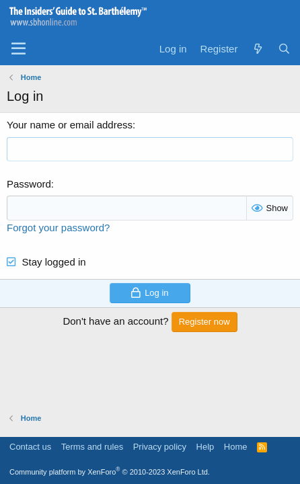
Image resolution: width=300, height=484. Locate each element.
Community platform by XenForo (109, 472)
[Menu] (18, 49)
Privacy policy (159, 447)
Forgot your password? (58, 227)
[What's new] (257, 48)
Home (236, 447)
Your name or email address (70, 124)
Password (29, 184)
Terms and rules (92, 447)
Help (205, 447)
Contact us (30, 447)
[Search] (284, 48)
